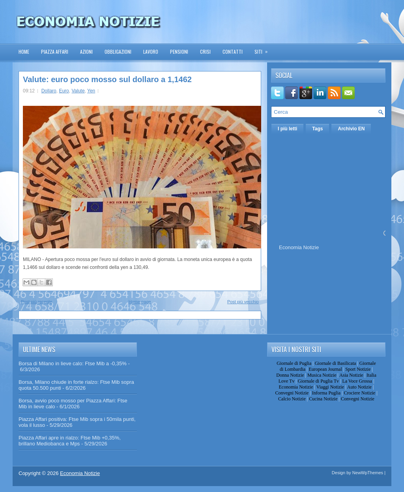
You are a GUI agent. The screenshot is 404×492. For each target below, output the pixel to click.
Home (24, 51)
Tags (317, 128)
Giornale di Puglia (294, 363)
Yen (91, 91)
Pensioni (179, 51)
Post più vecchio (243, 301)
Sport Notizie (357, 369)
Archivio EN (351, 128)
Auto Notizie (359, 387)
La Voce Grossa (357, 381)
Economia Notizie (299, 247)
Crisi (205, 51)
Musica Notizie (322, 375)
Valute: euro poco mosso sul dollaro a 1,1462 (107, 79)
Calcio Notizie (292, 399)
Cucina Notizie (323, 399)
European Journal (325, 369)
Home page (140, 301)
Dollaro (48, 91)
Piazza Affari (54, 51)
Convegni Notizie (292, 393)
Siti (263, 49)
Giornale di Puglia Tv (318, 381)
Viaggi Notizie (330, 387)
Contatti (233, 51)
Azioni (86, 51)
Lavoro (150, 51)
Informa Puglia (326, 393)
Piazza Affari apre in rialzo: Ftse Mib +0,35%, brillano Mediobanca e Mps (70, 441)
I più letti (287, 128)
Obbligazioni (118, 51)
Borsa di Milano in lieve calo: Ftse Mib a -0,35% (73, 363)
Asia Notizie (351, 375)
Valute (77, 91)
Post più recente (36, 301)
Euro (64, 91)
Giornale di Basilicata (335, 363)
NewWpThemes (367, 472)
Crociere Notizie (360, 393)
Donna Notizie (290, 375)
